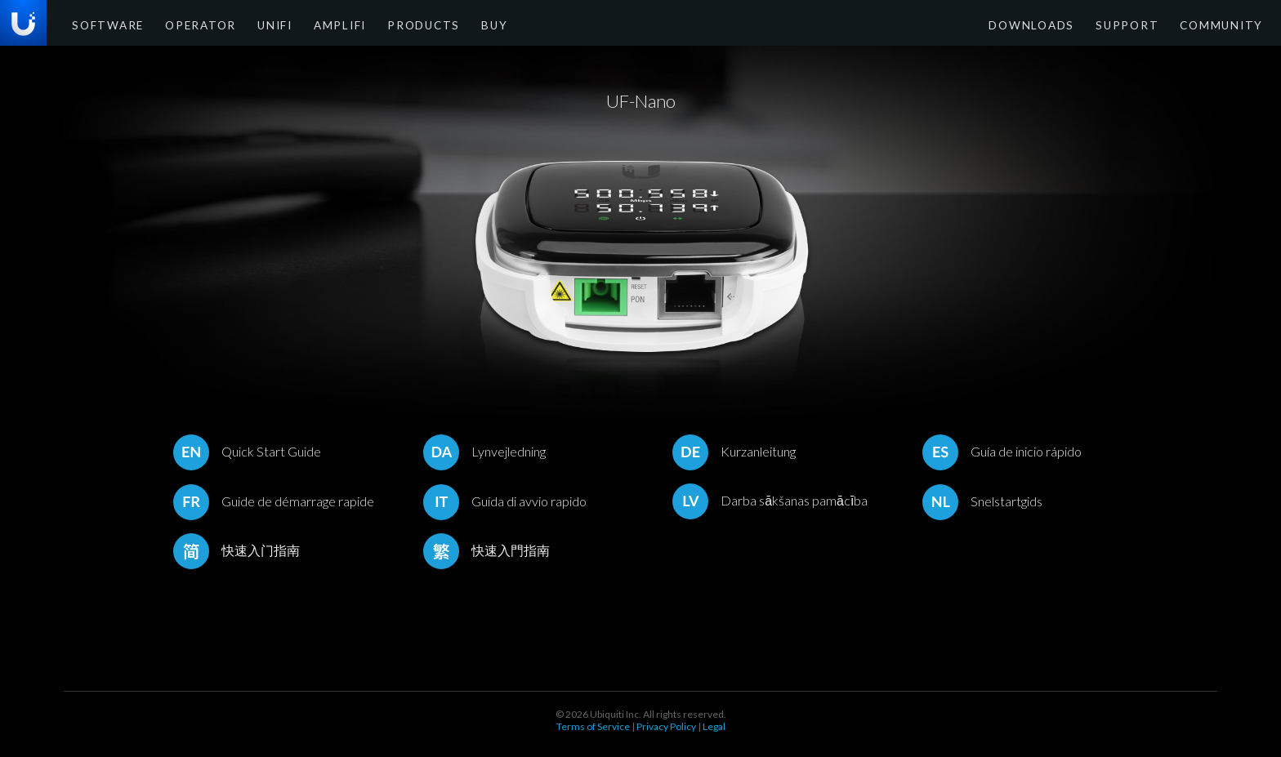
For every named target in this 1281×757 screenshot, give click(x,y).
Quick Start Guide (247, 451)
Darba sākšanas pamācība (770, 500)
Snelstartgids (982, 501)
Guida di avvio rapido (505, 501)
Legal (714, 726)
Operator (183, 24)
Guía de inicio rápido (1002, 451)
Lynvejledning (484, 451)
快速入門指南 (486, 550)
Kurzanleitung (734, 451)
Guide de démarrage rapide (273, 501)
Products (383, 24)
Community (1226, 24)
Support (1144, 24)
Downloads (1061, 24)
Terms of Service (593, 726)
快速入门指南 (236, 550)
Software (102, 24)
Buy (445, 24)
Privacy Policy (666, 726)
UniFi (250, 24)
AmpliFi (309, 24)
